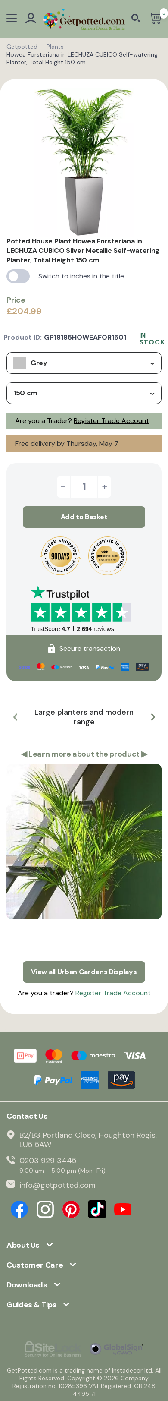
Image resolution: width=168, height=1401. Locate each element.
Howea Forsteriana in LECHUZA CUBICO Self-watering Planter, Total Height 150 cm (82, 58)
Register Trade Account (111, 420)
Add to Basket (84, 516)
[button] (15, 717)
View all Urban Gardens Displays (84, 971)
